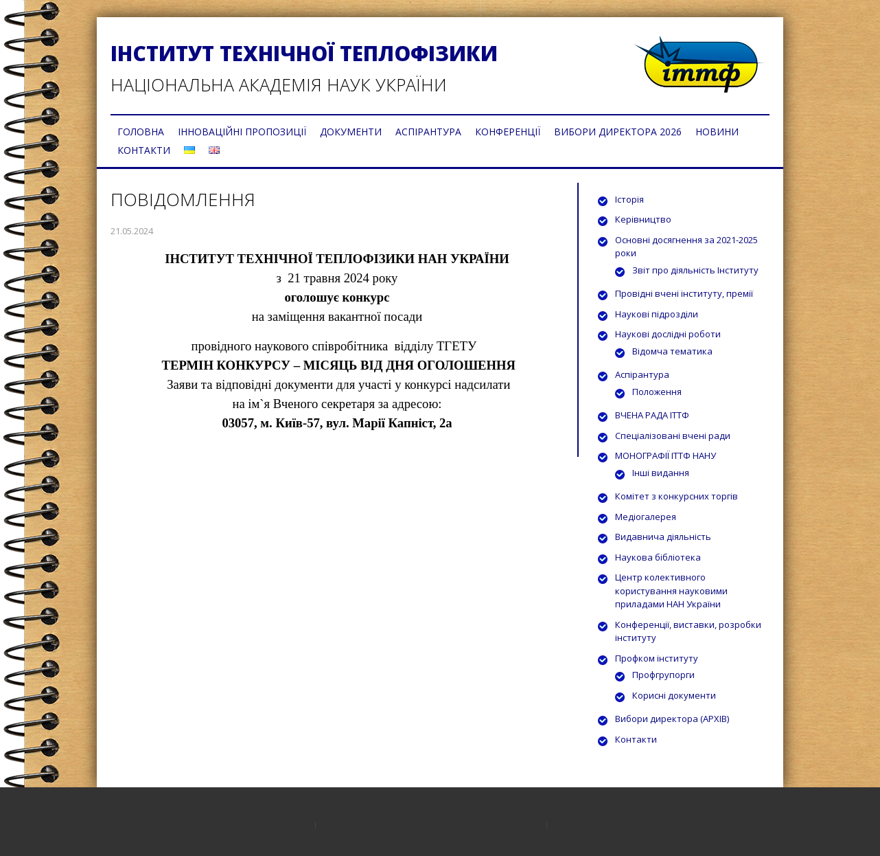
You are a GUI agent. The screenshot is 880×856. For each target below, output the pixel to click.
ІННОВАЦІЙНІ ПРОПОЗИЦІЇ (242, 131)
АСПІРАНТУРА (428, 131)
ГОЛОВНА (140, 131)
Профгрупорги (663, 674)
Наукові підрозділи (656, 314)
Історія (629, 199)
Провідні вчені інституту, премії (684, 293)
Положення (657, 391)
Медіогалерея (645, 516)
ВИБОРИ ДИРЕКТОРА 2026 (618, 131)
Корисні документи (674, 695)
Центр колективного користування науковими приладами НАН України (671, 590)
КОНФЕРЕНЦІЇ (507, 131)
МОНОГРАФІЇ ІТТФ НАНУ (665, 455)
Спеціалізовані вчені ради (672, 435)
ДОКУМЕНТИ (351, 131)
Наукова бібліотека (658, 557)
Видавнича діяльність (663, 536)
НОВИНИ (717, 131)
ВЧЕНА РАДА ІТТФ (652, 415)
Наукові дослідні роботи (668, 334)
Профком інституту (656, 658)
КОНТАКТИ (143, 150)
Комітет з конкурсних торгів (676, 496)
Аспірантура (642, 374)
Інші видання (660, 472)
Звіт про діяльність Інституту (695, 270)
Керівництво (643, 219)
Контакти (636, 739)
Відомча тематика (672, 351)
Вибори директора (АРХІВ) (672, 718)
